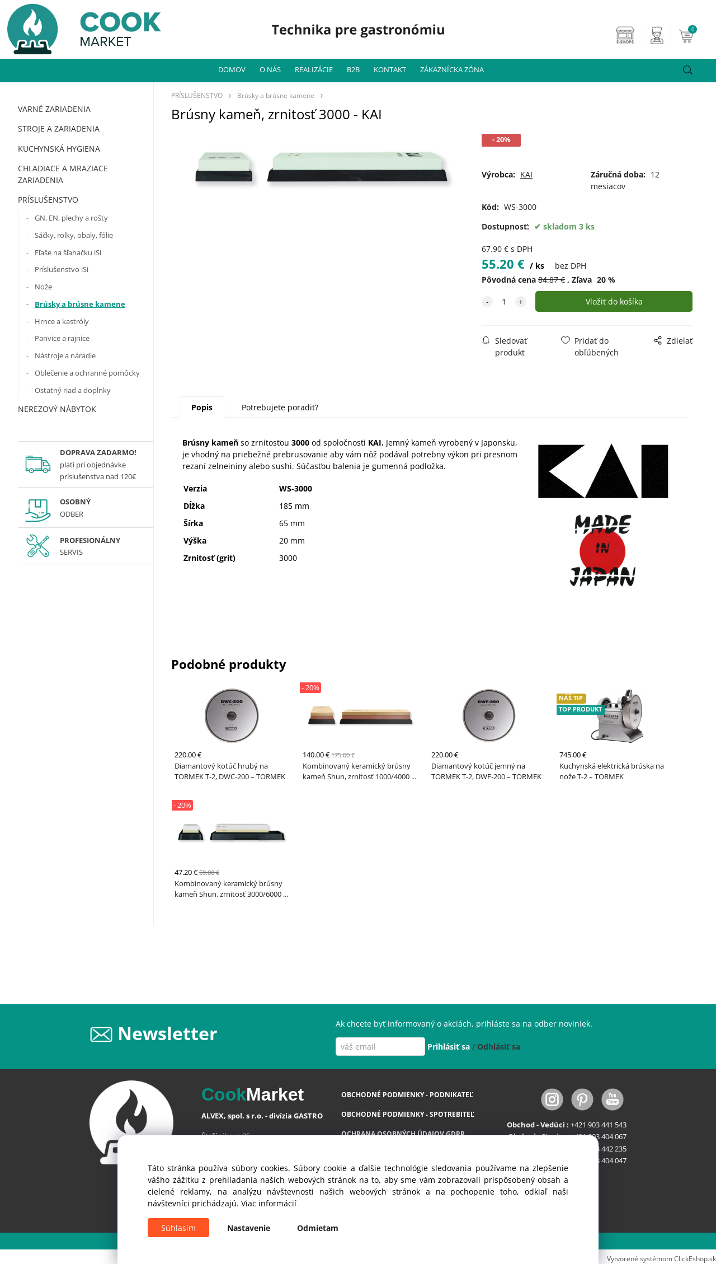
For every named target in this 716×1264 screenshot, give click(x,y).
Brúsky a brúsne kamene (80, 304)
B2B (353, 69)
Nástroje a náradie (65, 355)
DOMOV (232, 69)
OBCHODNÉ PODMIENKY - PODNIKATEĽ (407, 1094)
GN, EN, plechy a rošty (71, 218)
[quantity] (504, 301)
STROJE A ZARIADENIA (59, 128)
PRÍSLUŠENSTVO (48, 199)
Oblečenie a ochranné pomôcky (87, 373)
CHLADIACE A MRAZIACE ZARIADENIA (63, 174)
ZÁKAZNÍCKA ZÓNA (452, 69)
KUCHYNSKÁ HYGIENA (59, 148)
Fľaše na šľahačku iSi (68, 252)
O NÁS (270, 69)
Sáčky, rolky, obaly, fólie (74, 235)
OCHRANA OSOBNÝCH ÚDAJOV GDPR (403, 1134)
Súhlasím (178, 1228)
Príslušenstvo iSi (61, 269)
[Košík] (696, 35)
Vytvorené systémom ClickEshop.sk (661, 1258)
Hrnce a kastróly (62, 321)
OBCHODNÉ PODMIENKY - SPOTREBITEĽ (407, 1114)
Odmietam (317, 1228)
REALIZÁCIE (314, 69)
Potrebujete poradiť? (280, 407)
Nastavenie (248, 1228)
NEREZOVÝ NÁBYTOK (57, 409)
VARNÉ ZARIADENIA (54, 109)
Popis (202, 407)
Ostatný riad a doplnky (73, 390)
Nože (43, 287)
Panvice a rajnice (62, 338)
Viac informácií (268, 1203)
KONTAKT (390, 69)
